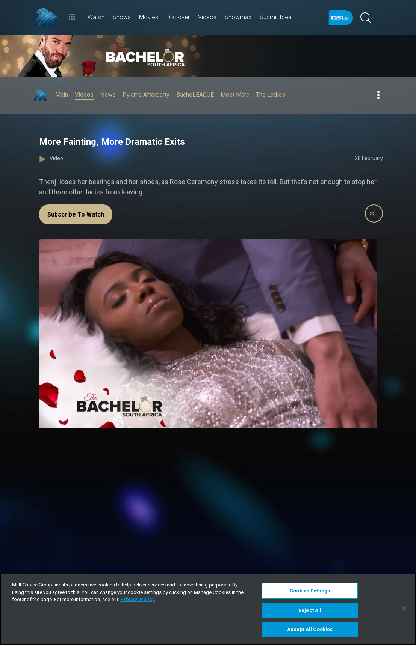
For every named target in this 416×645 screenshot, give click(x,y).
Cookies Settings (310, 591)
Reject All (309, 610)
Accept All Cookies (310, 629)
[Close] (404, 608)
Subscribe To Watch (75, 214)
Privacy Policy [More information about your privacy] (137, 599)
